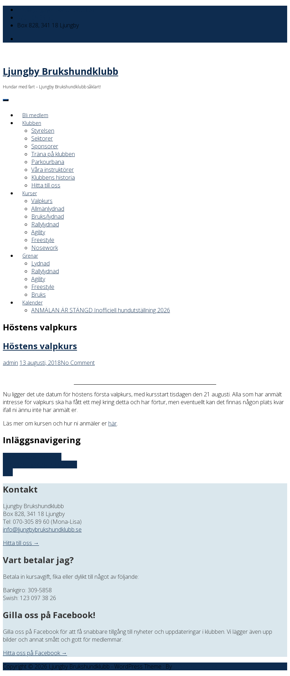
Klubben (31, 123)
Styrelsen (42, 130)
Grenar (30, 255)
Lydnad (40, 263)
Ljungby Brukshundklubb (60, 71)
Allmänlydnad (47, 209)
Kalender (32, 302)
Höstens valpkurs (40, 346)
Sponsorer (44, 146)
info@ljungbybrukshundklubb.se (56, 9)
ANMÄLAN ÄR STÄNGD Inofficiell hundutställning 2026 (100, 310)
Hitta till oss (45, 185)
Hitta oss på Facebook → (35, 653)
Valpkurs (42, 201)
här (112, 423)
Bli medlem (35, 115)
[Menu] (6, 100)
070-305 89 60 (35, 17)
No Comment (78, 363)
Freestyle (42, 240)
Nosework (44, 248)
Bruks (38, 294)
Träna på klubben (53, 154)
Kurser (29, 193)
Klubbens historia (53, 177)
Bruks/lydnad (47, 216)
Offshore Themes (195, 666)
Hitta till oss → (21, 543)
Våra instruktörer (52, 170)
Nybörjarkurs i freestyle (32, 457)
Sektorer (42, 138)
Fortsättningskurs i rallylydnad (40, 464)
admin (10, 363)
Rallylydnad (45, 224)
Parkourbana (47, 162)
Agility (38, 232)
